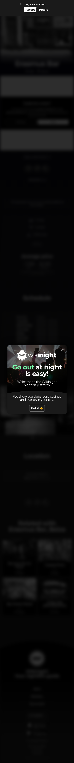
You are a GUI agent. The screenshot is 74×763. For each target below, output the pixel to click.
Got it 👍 (37, 408)
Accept (30, 9)
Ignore (43, 9)
